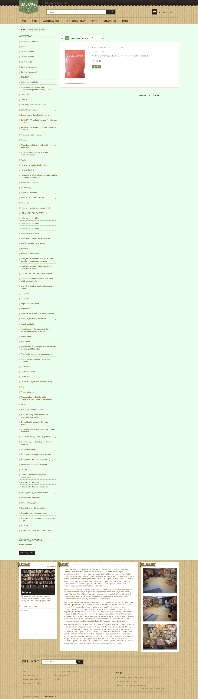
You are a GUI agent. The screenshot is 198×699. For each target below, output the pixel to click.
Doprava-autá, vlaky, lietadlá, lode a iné (36, 115)
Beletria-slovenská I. (29, 67)
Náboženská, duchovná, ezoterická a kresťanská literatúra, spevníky (35, 330)
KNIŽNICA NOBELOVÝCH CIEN (33, 243)
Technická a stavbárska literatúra (34, 465)
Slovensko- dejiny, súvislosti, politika (35, 437)
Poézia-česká (26, 367)
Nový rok (24, 610)
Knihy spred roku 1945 (30, 228)
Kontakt (57, 679)
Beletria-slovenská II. (29, 72)
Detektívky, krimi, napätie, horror (33, 105)
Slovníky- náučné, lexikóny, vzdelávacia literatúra (36, 443)
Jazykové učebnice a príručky (32, 198)
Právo (23, 387)
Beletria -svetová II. (28, 57)
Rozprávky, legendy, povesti (32, 409)
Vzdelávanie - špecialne (30, 482)
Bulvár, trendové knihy (30, 82)
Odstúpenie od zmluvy (62, 675)
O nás (25, 671)
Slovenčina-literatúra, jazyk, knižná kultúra (34, 423)
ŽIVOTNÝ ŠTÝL (27, 526)
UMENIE (24, 470)
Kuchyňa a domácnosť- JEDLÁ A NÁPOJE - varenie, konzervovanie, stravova (38, 260)
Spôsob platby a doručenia (32, 679)
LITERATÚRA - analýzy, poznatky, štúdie (36, 274)
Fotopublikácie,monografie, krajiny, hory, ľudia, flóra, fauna (37, 154)
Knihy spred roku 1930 (30, 223)
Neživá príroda (26, 336)
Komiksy (24, 249)
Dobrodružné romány (29, 110)
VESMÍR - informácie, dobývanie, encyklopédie (34, 476)
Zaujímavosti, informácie (30, 498)
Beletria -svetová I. (28, 52)
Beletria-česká (26, 62)
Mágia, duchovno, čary (30, 304)
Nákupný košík (60, 3)
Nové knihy (25, 342)
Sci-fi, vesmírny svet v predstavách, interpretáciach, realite (35, 416)
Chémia (24, 100)
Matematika (25, 309)
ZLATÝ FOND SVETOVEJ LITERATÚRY (36, 531)
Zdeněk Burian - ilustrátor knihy (33, 508)
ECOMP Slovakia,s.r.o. (50, 696)
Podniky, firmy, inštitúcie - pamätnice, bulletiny (35, 360)
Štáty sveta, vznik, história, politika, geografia (38, 460)
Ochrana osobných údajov (32, 683)
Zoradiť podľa (75, 38)
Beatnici (24, 47)
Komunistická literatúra (30, 254)
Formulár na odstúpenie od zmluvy (66, 671)
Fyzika (23, 160)
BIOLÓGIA (25, 77)
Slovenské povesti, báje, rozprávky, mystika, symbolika (38, 431)
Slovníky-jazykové (28, 449)
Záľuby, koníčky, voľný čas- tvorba (34, 493)
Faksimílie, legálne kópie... (31, 135)
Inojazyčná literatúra (29, 193)
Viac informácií (50, 567)
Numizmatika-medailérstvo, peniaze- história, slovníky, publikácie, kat (38, 348)
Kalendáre (25, 203)
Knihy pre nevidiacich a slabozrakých (35, 208)
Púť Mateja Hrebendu (29, 606)
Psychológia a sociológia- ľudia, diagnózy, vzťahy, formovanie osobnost (36, 398)
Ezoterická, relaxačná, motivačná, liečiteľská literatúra (38, 129)
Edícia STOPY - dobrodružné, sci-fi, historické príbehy (39, 121)
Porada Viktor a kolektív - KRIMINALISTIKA (107, 47)
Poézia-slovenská (28, 372)
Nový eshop (26, 592)
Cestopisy (25, 95)
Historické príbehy (28, 170)
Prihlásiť (49, 3)
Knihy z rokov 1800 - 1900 (31, 233)
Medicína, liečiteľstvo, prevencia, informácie (38, 314)
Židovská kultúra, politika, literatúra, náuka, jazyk (38, 519)
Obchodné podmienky (31, 675)
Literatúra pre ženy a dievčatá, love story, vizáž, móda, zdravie (37, 280)
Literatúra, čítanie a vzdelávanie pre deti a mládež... (37, 287)
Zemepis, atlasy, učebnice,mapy (33, 513)
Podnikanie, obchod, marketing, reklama (36, 354)
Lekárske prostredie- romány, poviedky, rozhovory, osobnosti (36, 267)
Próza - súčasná (27, 392)
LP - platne (25, 294)
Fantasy (24, 140)
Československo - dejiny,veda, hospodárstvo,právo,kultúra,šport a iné (36, 88)
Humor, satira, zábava (29, 183)
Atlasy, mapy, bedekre (29, 42)
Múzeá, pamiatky (27, 324)
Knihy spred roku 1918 (30, 218)
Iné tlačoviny (26, 188)
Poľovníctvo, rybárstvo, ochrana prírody (36, 382)
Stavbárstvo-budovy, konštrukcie (35, 487)
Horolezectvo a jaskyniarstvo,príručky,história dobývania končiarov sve (39, 176)
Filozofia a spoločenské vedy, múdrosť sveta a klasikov (38, 146)
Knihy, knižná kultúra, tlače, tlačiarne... (36, 238)
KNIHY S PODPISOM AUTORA (32, 213)
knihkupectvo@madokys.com (135, 685)
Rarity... (24, 404)
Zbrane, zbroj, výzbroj (29, 503)
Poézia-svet (25, 377)
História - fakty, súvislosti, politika (34, 165)
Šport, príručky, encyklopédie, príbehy (36, 454)
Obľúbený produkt (30, 540)
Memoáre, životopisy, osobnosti (33, 319)
